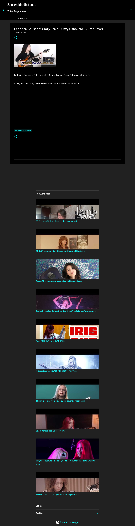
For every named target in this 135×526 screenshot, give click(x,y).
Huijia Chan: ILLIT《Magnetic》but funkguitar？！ (57, 495)
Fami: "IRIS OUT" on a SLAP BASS (50, 341)
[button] (15, 37)
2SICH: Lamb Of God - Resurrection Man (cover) (56, 221)
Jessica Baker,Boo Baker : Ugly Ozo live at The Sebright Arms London (66, 311)
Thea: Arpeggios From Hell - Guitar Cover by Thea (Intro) (60, 401)
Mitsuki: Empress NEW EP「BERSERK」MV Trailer (57, 371)
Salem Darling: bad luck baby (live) (50, 431)
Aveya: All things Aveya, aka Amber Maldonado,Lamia (59, 281)
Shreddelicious (21, 4)
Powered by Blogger (67, 522)
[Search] (40, 10)
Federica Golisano (23, 130)
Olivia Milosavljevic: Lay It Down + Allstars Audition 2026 (60, 251)
